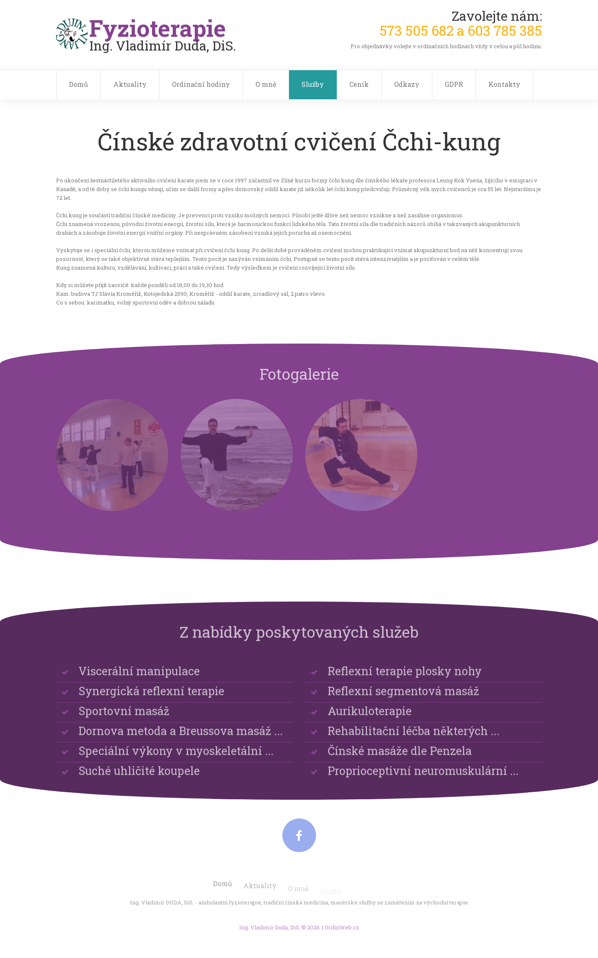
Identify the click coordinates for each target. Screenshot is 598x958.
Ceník (359, 84)
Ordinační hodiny (201, 84)
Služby (312, 84)
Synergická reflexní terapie (151, 697)
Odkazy (406, 84)
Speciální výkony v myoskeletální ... (176, 757)
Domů (78, 84)
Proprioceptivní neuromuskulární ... (423, 777)
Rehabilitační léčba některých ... (414, 737)
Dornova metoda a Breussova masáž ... (180, 737)
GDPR (454, 84)
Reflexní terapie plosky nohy (405, 677)
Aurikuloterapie (370, 717)
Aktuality (130, 84)
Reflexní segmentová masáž (403, 697)
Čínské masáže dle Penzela (400, 757)
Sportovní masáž (123, 717)
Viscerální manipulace (139, 677)
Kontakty (504, 84)
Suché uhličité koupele (139, 777)
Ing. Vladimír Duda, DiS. (269, 931)
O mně (265, 84)
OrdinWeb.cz (342, 931)
